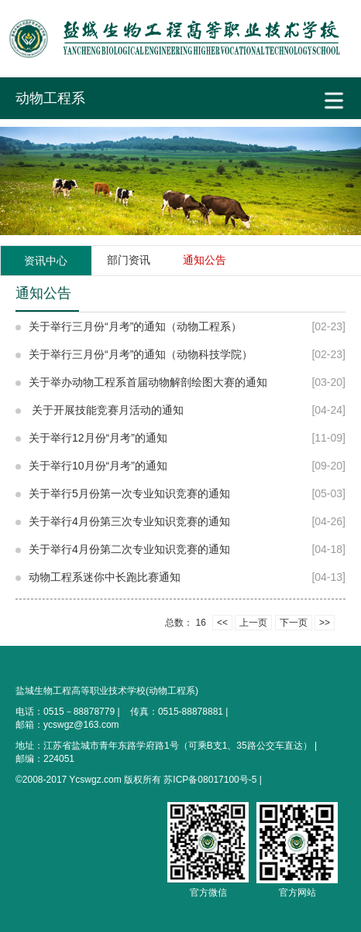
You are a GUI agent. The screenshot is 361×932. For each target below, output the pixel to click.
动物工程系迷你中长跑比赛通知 (104, 577)
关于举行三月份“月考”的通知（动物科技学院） (141, 354)
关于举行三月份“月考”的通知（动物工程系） (135, 326)
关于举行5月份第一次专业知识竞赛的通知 (129, 493)
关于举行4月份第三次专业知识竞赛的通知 (129, 521)
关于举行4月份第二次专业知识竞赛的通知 (129, 549)
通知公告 (204, 260)
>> (324, 622)
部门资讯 (128, 260)
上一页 (253, 622)
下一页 (294, 622)
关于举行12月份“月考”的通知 (98, 438)
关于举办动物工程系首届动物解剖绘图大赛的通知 (148, 382)
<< (222, 622)
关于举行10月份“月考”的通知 (98, 465)
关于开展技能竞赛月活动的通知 (106, 410)
